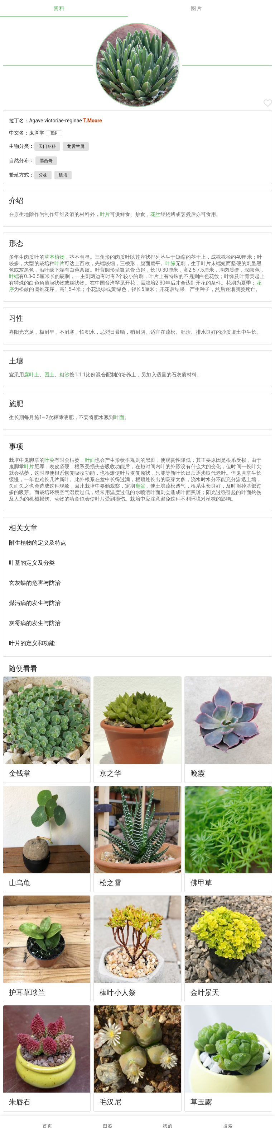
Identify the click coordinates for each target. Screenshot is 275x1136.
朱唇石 (19, 1102)
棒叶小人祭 (118, 992)
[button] (107, 1126)
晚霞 (197, 773)
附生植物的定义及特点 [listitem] (37, 542)
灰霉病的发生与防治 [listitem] (35, 623)
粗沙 (64, 374)
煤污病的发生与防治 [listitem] (35, 603)
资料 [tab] (68, 8)
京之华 (110, 773)
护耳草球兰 (27, 992)
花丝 (155, 214)
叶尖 (49, 460)
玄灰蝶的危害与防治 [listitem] (35, 582)
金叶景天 (204, 992)
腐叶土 (31, 374)
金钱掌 (19, 773)
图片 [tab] (206, 8)
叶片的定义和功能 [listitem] (32, 643)
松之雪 (110, 882)
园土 (49, 374)
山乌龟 (19, 882)
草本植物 (54, 257)
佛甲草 (201, 882)
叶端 (14, 276)
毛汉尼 (110, 1102)
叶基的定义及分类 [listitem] (32, 562)
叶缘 (170, 263)
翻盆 (140, 486)
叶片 (105, 214)
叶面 (119, 417)
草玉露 (201, 1102)
